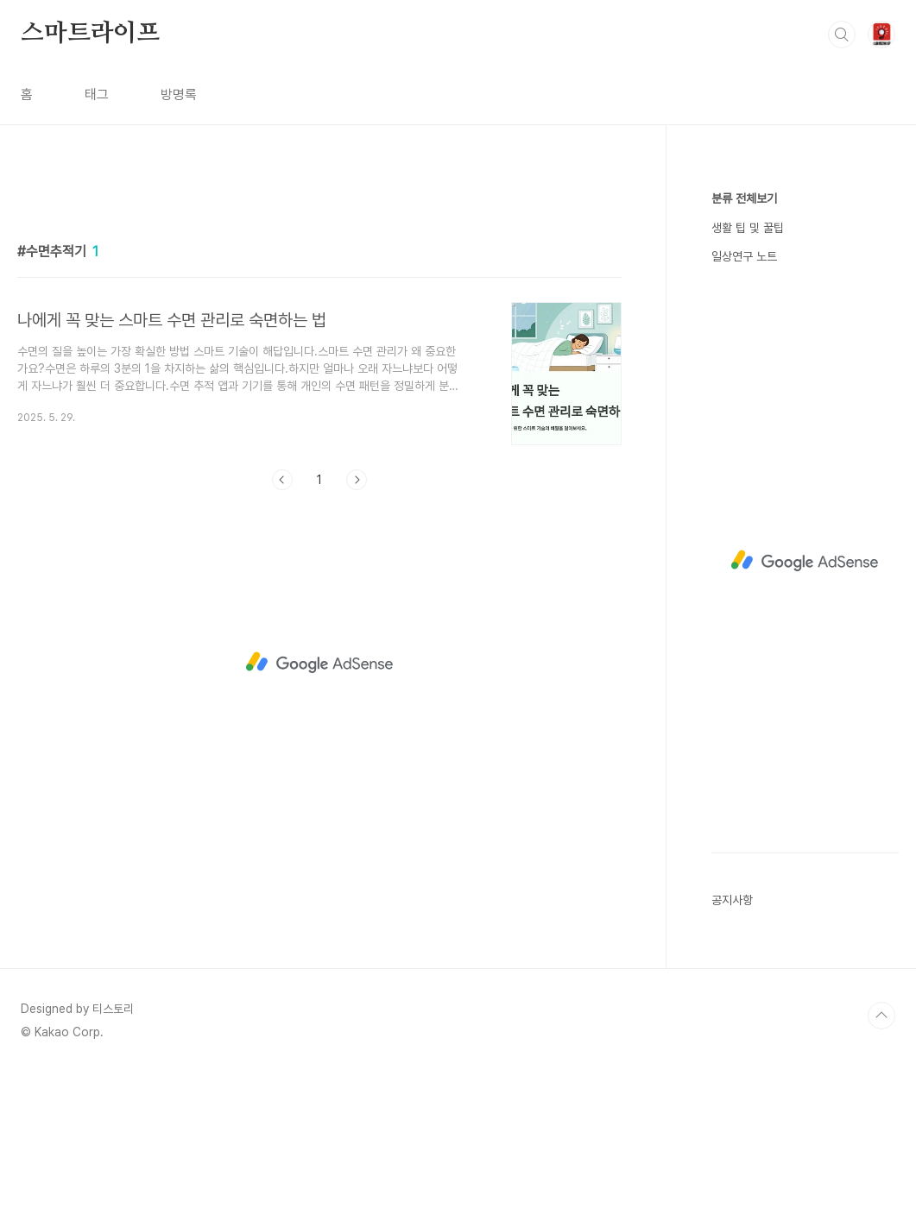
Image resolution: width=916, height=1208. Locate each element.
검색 (842, 34)
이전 (282, 721)
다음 (356, 721)
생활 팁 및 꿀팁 (747, 228)
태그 (97, 94)
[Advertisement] (319, 334)
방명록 (179, 94)
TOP (881, 1150)
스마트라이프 (90, 34)
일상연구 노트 (744, 256)
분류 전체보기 (744, 198)
